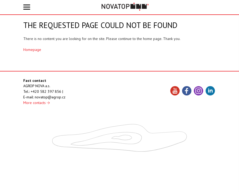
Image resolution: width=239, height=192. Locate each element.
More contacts (36, 102)
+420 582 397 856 (46, 91)
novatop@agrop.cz (50, 97)
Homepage (32, 49)
